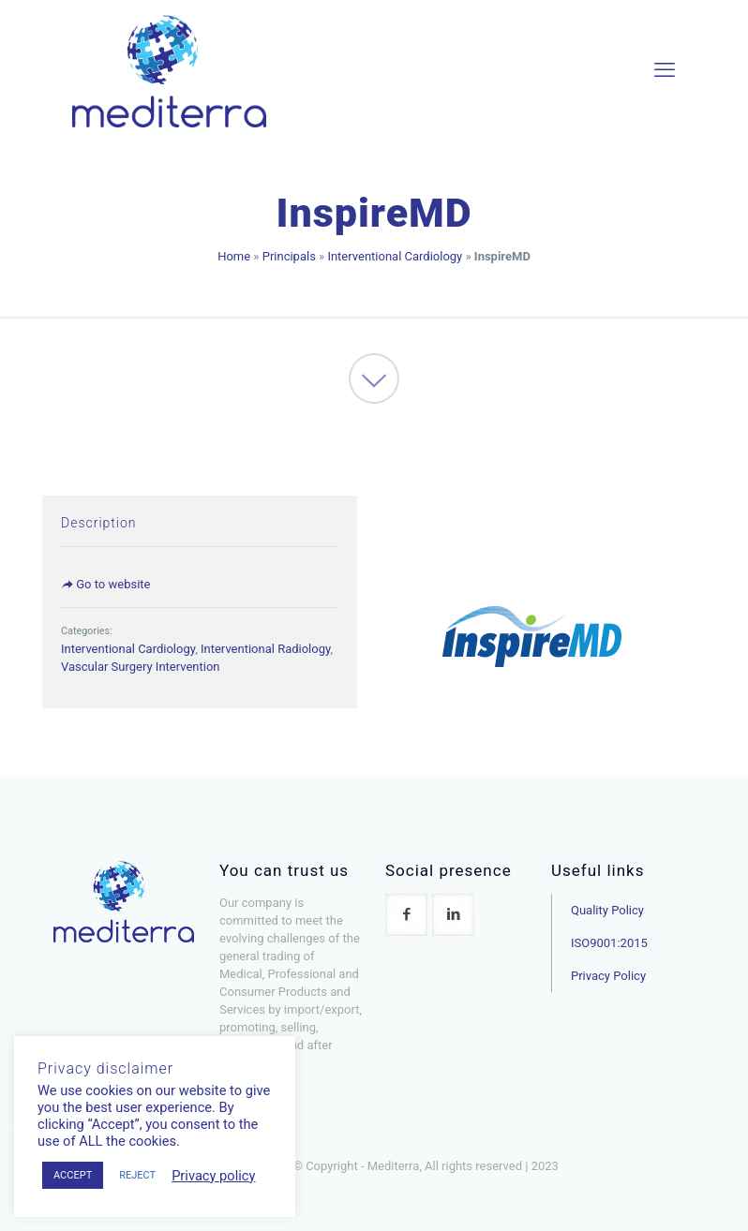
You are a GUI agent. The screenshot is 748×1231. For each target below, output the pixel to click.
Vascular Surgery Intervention (140, 667)
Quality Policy (607, 910)
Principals (289, 256)
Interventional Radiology (265, 649)
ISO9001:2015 (609, 943)
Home (233, 256)
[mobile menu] (665, 70)
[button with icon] (406, 915)
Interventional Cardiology (394, 256)
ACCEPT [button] (72, 1175)
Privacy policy (213, 1175)
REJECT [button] (137, 1175)
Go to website (105, 584)
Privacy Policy (608, 976)
